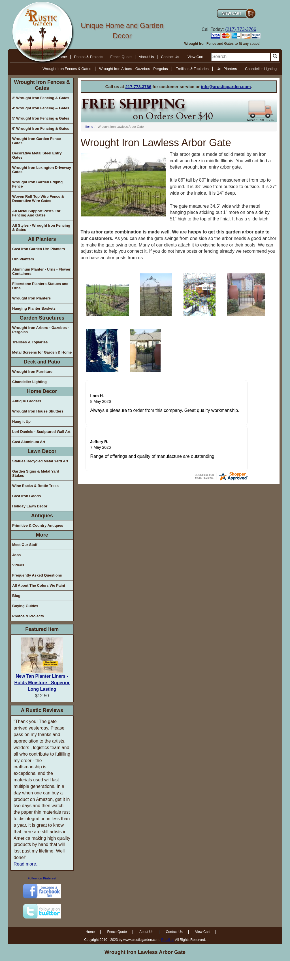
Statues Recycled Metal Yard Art (40, 461)
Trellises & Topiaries (192, 69)
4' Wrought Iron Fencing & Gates (40, 108)
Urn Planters (227, 69)
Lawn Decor (41, 451)
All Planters (42, 239)
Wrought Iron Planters (31, 298)
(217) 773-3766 (240, 29)
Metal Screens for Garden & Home (42, 352)
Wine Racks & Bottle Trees (35, 486)
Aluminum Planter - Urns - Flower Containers (41, 271)
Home (89, 126)
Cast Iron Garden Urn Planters (38, 249)
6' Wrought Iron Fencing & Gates (40, 128)
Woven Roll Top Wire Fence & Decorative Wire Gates (38, 198)
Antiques (42, 515)
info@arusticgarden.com (226, 86)
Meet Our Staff (24, 545)
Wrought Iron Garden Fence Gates (36, 141)
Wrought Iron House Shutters (37, 411)
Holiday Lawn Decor (29, 506)
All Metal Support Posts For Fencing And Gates (36, 213)
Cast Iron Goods (26, 496)
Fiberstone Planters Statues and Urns (40, 286)
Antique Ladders (26, 401)
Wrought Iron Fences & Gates (66, 69)
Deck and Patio (42, 362)
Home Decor (42, 391)
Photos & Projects (88, 57)
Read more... (27, 864)
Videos (18, 565)
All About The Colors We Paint (38, 585)
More (42, 535)
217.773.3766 (138, 86)
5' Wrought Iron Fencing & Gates (40, 118)
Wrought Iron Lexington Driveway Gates (41, 169)
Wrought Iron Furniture (32, 371)
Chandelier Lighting (261, 69)
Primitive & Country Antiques (37, 525)
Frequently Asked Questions (37, 575)
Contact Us (170, 57)
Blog (16, 596)
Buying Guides (25, 606)
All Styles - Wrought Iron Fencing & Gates (41, 227)
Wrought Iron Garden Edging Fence (37, 184)
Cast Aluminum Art (28, 442)
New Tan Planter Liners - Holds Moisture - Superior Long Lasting (42, 683)
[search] (240, 57)
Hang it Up (21, 421)
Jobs (16, 555)
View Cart (195, 57)
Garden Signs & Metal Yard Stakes (35, 473)
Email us (167, 940)
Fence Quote (121, 57)
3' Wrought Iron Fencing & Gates (40, 98)
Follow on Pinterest (42, 878)
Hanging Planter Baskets (34, 308)
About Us (146, 57)
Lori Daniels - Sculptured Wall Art (41, 432)
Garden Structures (42, 318)
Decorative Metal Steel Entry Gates (37, 155)
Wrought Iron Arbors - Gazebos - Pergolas (133, 69)
